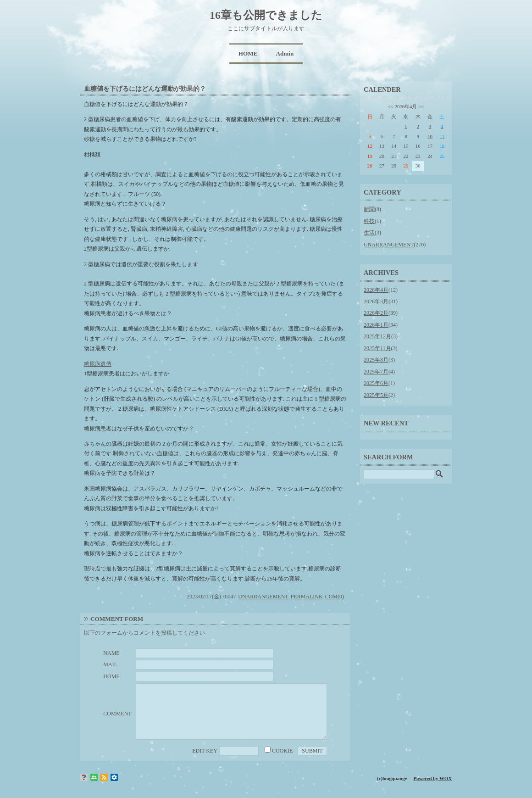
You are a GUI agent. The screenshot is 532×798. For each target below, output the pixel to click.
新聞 (369, 209)
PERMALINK (307, 596)
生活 (369, 232)
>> (421, 106)
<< (390, 106)
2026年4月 (406, 106)
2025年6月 (376, 383)
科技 (369, 221)
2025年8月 (376, 360)
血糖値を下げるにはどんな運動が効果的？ (145, 88)
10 (429, 136)
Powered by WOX (432, 778)
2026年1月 (376, 325)
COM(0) (334, 596)
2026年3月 (376, 301)
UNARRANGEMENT (263, 596)
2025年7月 (376, 371)
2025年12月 (377, 336)
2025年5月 (376, 395)
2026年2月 (376, 313)
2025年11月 (377, 348)
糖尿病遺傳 (97, 364)
